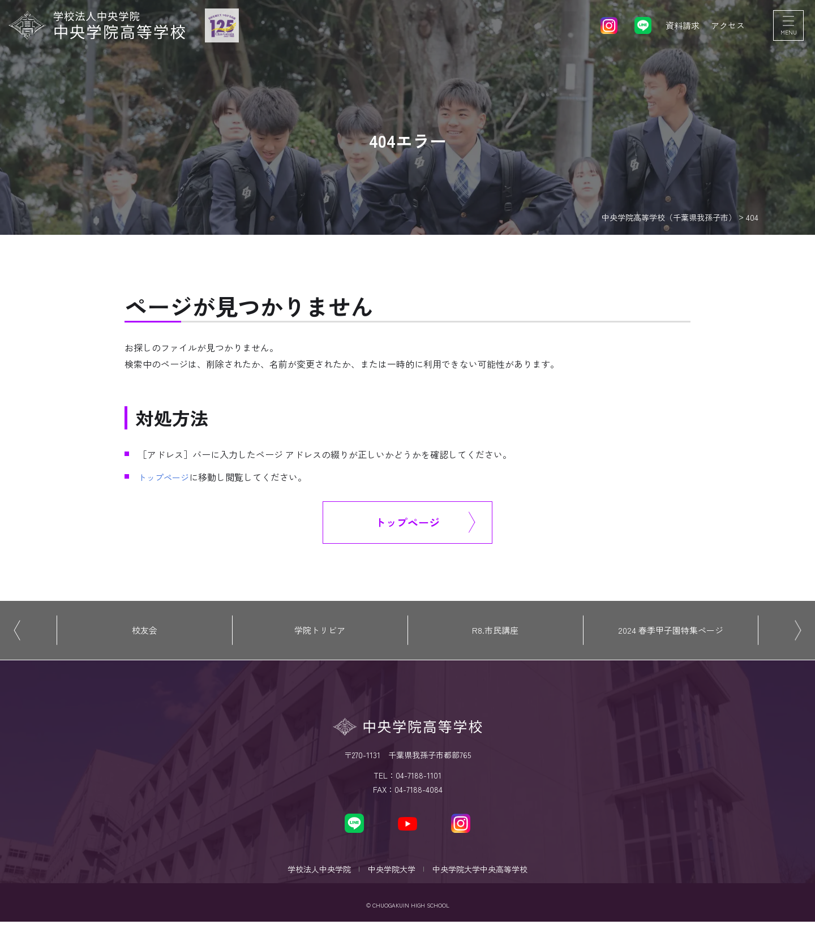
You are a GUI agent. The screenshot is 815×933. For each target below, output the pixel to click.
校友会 (144, 633)
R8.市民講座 (495, 633)
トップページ (165, 477)
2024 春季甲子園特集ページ (670, 633)
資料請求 (679, 28)
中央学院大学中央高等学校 (485, 877)
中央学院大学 (391, 877)
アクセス (727, 28)
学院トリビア (320, 633)
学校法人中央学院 (313, 877)
